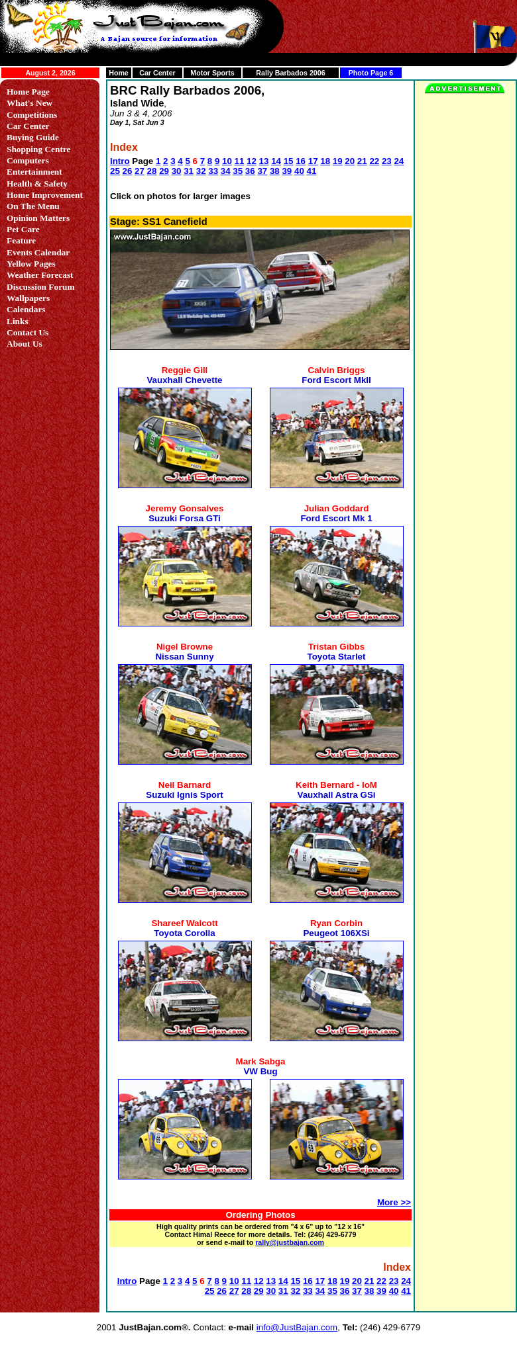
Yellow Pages (31, 264)
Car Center (157, 73)
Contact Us (27, 332)
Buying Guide (33, 137)
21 (362, 161)
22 (374, 161)
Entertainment (34, 172)
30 (177, 171)
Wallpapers (28, 298)
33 (213, 171)
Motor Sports (212, 73)
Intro (120, 161)
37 (262, 171)
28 (152, 171)
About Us (24, 344)
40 (299, 171)
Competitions (32, 115)
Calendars (26, 309)
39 (287, 171)
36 (250, 171)
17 (313, 161)
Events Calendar (38, 252)
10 (227, 161)
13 (264, 161)
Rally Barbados (282, 73)
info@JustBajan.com (297, 1327)
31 (189, 171)
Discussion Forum (41, 287)
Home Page (28, 92)
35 (238, 171)
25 (115, 171)
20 (350, 161)
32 (201, 171)
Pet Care (23, 229)
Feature (21, 240)
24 (399, 161)
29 (164, 171)
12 (252, 161)
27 (139, 171)
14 (276, 161)
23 (387, 161)
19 (338, 161)
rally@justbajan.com (289, 1242)
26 (128, 171)
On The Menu (33, 206)
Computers (28, 160)
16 (301, 161)
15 (289, 161)
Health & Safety (37, 184)
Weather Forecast (40, 275)
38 (275, 171)
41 (312, 171)
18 (325, 161)
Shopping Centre (38, 149)
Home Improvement (45, 195)
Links (18, 321)
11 (240, 161)
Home (119, 73)
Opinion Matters (38, 218)
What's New (29, 103)
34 (226, 171)
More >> (394, 1202)
